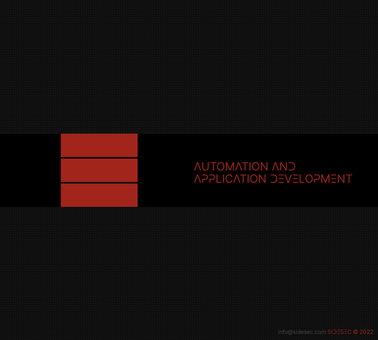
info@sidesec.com (302, 331)
